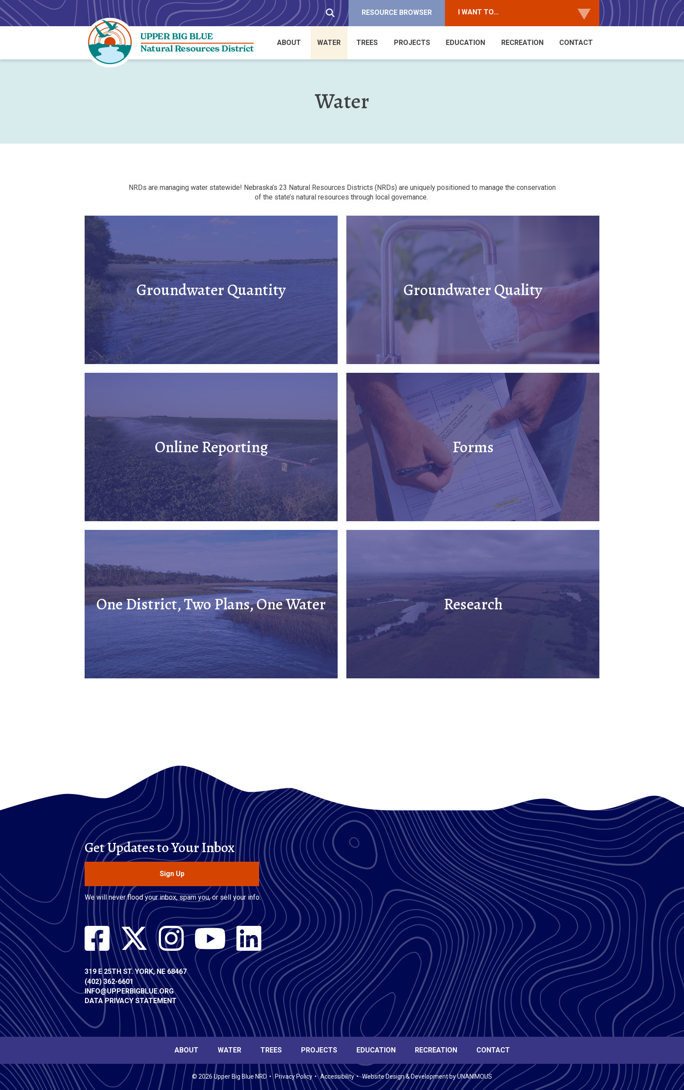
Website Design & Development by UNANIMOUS (427, 1076)
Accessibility (337, 1076)
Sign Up (172, 874)
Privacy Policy (293, 1076)
